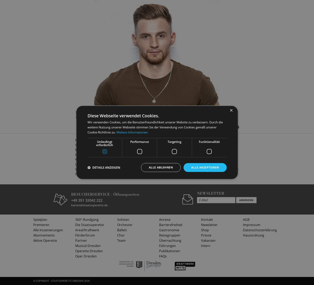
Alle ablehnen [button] (161, 167)
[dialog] (157, 142)
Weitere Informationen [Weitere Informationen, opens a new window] (132, 132)
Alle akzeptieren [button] (205, 167)
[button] (104, 167)
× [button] (231, 110)
